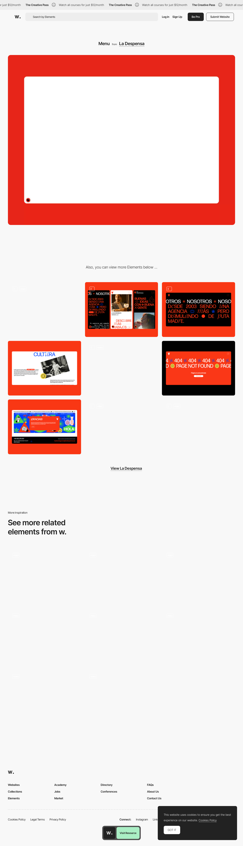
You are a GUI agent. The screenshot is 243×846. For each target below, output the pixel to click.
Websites (14, 784)
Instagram (142, 819)
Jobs (57, 791)
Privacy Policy (58, 819)
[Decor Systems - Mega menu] (198, 635)
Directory (107, 784)
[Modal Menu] (198, 575)
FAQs (150, 784)
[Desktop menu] (44, 575)
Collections (15, 791)
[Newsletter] (44, 426)
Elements (14, 798)
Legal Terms (37, 819)
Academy (60, 784)
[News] (121, 426)
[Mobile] (121, 309)
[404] (198, 368)
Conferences (109, 791)
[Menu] (121, 575)
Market (58, 798)
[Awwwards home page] (109, 833)
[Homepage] (44, 309)
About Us (153, 791)
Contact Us (154, 798)
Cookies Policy (17, 819)
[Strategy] (44, 368)
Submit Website (220, 16)
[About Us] (198, 309)
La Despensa (131, 43)
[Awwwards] (18, 16)
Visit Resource (128, 833)
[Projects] (121, 368)
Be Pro (196, 16)
